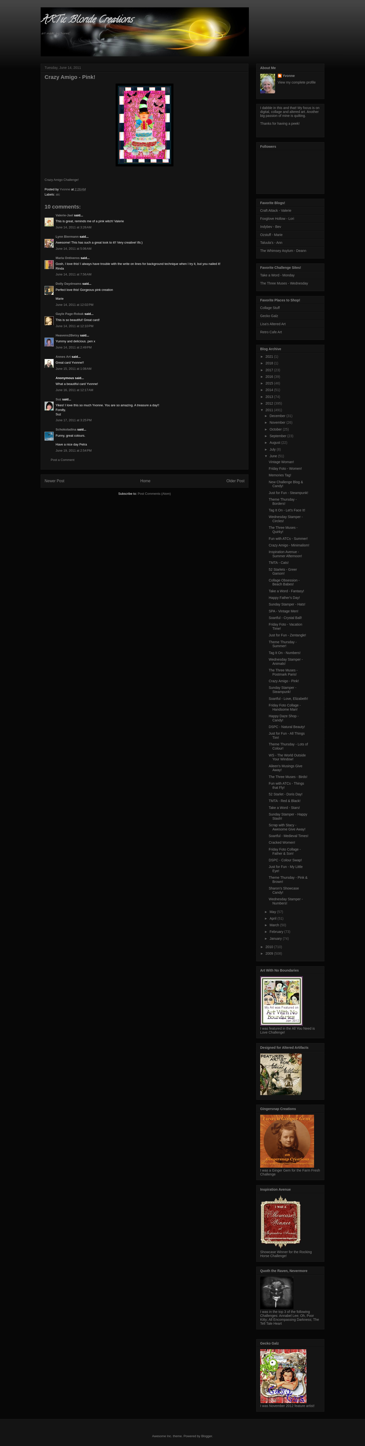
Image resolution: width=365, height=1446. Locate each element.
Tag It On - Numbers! (285, 653)
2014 (270, 390)
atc (58, 194)
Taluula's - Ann (271, 243)
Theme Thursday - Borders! (283, 501)
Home (145, 481)
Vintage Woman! (281, 462)
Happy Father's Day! (284, 598)
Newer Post (54, 481)
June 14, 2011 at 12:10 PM (74, 326)
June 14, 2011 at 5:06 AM (73, 248)
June (273, 456)
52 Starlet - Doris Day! (286, 794)
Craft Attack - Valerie (275, 210)
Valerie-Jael (64, 215)
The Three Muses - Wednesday (284, 283)
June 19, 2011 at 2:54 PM (74, 450)
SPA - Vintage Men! (283, 611)
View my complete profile (297, 82)
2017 (270, 370)
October (276, 429)
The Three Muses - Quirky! (283, 530)
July (273, 449)
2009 (270, 953)
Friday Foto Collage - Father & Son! (285, 851)
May (273, 912)
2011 (270, 410)
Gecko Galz (269, 316)
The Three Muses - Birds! (288, 777)
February (276, 932)
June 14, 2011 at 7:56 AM (73, 274)
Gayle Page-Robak (70, 314)
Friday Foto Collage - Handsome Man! (285, 707)
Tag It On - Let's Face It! (287, 510)
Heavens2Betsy (67, 335)
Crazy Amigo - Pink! (284, 681)
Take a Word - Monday (277, 275)
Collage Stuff (270, 308)
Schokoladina (66, 429)
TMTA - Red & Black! (285, 801)
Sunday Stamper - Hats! (287, 604)
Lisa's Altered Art (273, 324)
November (277, 422)
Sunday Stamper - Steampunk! (282, 690)
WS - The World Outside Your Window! (287, 757)
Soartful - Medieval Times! (288, 836)
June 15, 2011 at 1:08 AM (73, 369)
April (273, 918)
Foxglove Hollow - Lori (277, 219)
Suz (58, 399)
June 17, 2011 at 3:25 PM (74, 420)
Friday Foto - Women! (285, 468)
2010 (270, 947)
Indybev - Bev (270, 227)
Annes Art (63, 356)
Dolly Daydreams (69, 283)
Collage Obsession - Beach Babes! (284, 582)
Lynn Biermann (67, 236)
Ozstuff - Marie (271, 235)
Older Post (235, 481)
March (274, 925)
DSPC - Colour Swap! (285, 860)
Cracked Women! (282, 842)
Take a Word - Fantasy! (286, 591)
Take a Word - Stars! (284, 808)
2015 (270, 383)
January (276, 938)
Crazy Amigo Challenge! (62, 180)
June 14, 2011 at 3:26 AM (73, 227)
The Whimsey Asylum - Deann (283, 251)
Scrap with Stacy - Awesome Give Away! (287, 827)
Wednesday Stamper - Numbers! (286, 901)
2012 (270, 403)
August (275, 443)
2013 (270, 397)
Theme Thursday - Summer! (283, 644)
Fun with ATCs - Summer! (288, 539)
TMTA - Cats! (279, 563)
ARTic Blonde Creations (87, 20)
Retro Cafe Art (271, 332)
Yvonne (289, 76)
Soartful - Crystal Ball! (285, 618)
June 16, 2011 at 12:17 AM (74, 390)
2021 (270, 356)
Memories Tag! (280, 475)
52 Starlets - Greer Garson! (283, 572)
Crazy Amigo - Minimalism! (289, 545)
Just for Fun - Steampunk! (288, 493)
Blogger (206, 1436)
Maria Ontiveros (68, 258)
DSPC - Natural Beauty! (287, 727)
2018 (270, 363)
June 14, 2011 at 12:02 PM (74, 305)
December (277, 416)
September (278, 436)
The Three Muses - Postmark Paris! (283, 672)
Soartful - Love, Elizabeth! (288, 699)
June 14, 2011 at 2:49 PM (74, 347)
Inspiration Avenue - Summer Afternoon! (285, 554)
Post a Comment (62, 460)
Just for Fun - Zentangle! (287, 635)
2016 (270, 377)
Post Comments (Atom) (154, 493)
